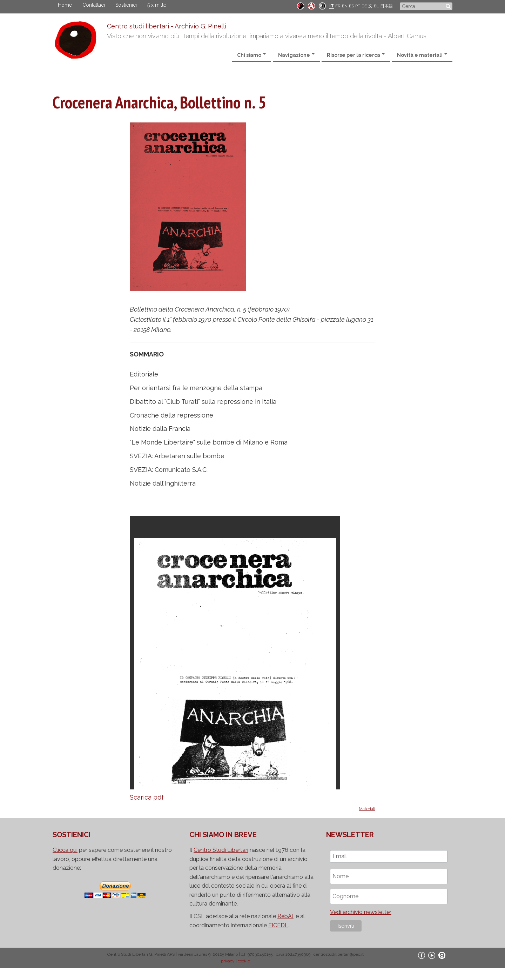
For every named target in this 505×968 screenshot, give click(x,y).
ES (351, 6)
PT (357, 6)
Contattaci (93, 5)
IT (331, 6)
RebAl (285, 916)
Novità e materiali (422, 55)
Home (65, 5)
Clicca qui (65, 850)
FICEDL (278, 925)
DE (364, 6)
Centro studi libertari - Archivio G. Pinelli (166, 26)
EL (376, 6)
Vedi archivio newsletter (360, 912)
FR (338, 6)
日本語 (386, 6)
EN (345, 6)
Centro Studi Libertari (221, 850)
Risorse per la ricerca (356, 55)
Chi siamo (251, 55)
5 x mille (156, 5)
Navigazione (296, 55)
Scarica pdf (147, 797)
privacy (228, 961)
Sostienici (126, 5)
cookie (244, 961)
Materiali (367, 808)
